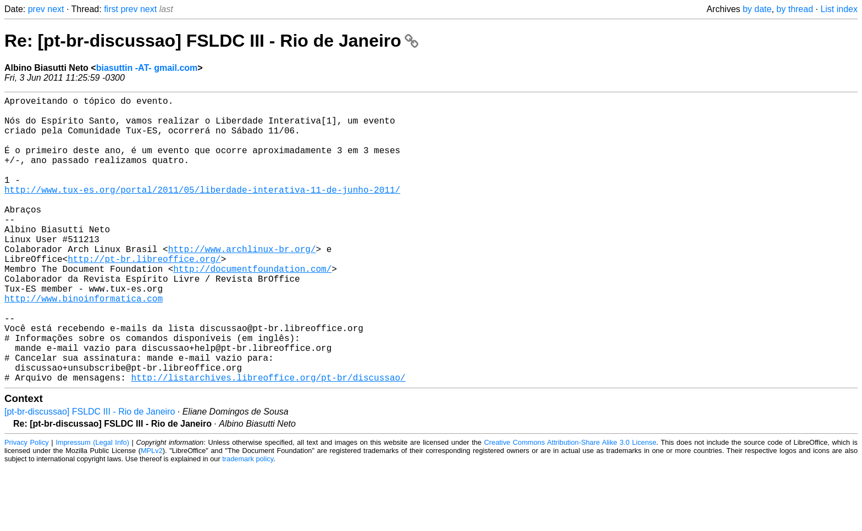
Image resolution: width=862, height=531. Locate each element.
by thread (794, 9)
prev (36, 9)
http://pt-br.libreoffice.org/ (144, 296)
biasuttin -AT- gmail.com (147, 67)
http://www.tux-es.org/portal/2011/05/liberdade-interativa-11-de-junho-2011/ (202, 211)
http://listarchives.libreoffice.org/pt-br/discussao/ (268, 441)
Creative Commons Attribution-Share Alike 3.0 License (570, 506)
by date (757, 9)
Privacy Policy (26, 506)
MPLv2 (152, 514)
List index (839, 9)
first (111, 9)
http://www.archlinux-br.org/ (242, 284)
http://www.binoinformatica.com (83, 344)
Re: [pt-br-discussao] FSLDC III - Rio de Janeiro (211, 41)
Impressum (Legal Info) (92, 506)
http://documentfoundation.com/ (252, 308)
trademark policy (247, 522)
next (55, 9)
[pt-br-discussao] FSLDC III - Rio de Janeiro (89, 475)
